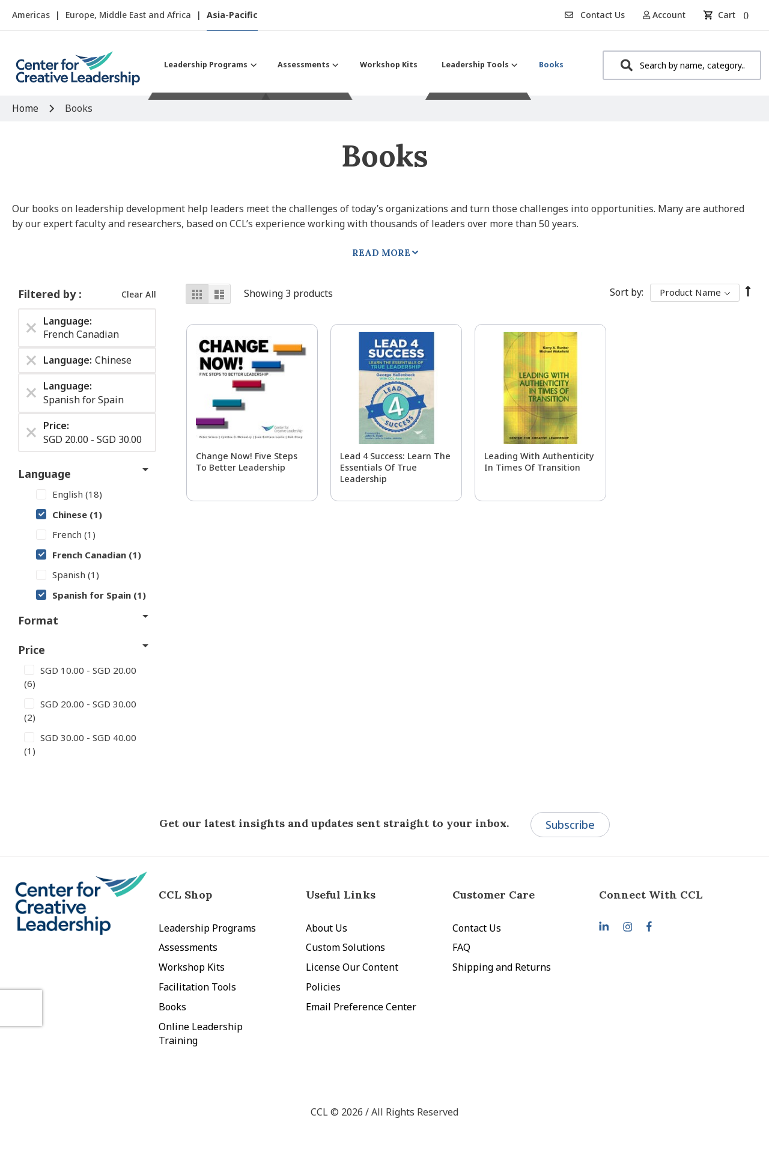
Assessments (188, 947)
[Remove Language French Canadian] (31, 328)
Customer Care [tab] (493, 895)
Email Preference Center (361, 1006)
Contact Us (595, 14)
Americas (32, 14)
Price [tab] (31, 650)
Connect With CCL (651, 895)
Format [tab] (38, 620)
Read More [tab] (381, 252)
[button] (668, 14)
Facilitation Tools (197, 987)
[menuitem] (209, 64)
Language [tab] (44, 473)
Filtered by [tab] (48, 294)
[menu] (364, 64)
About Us (326, 928)
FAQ (461, 947)
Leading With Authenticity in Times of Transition (539, 461)
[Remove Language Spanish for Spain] (31, 393)
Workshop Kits (192, 967)
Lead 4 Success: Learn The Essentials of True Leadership (395, 467)
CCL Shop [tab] (185, 895)
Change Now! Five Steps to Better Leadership (246, 461)
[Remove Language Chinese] (31, 361)
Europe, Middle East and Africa (129, 14)
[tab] (672, 895)
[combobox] (682, 65)
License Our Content (352, 967)
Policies (323, 987)
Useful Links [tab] (340, 895)
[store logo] (78, 73)
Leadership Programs (207, 928)
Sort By (626, 292)
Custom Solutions (345, 947)
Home (26, 108)
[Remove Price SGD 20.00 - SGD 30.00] (31, 433)
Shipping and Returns (501, 967)
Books (172, 1006)
